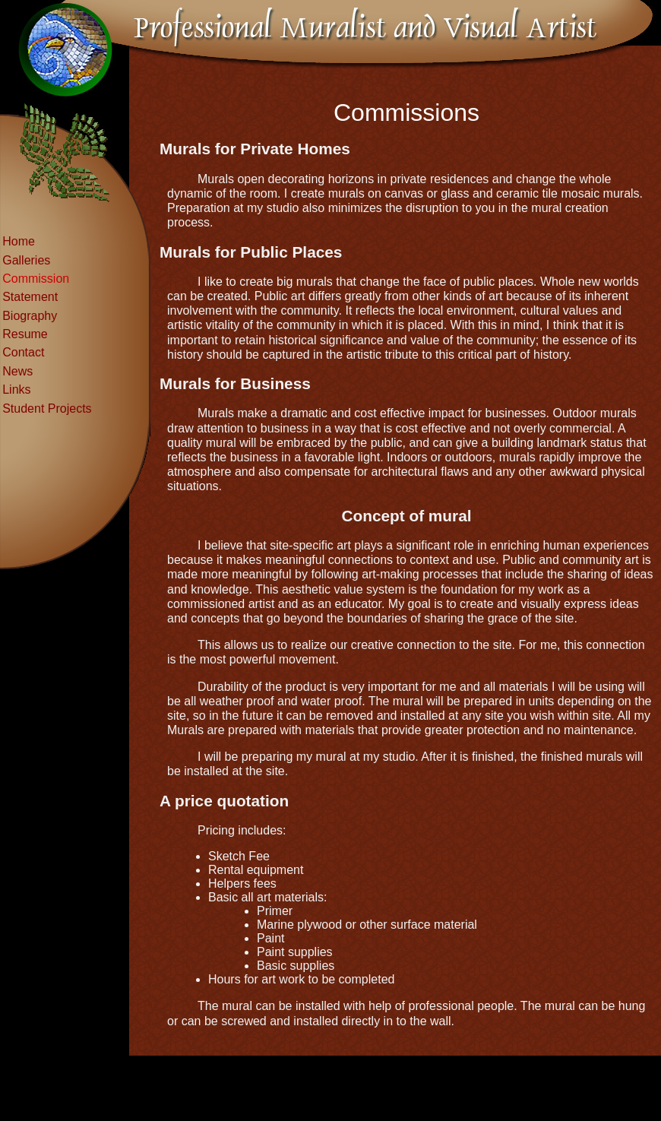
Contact (23, 352)
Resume (25, 334)
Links (16, 389)
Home (18, 241)
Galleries (26, 260)
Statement (30, 296)
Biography (29, 315)
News (17, 371)
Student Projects (46, 408)
